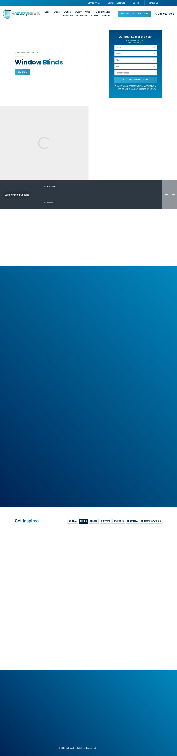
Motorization (81, 16)
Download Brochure (116, 3)
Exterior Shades (103, 12)
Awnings (88, 12)
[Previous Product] (166, 195)
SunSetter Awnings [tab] (151, 521)
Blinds (47, 12)
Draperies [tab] (118, 521)
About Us (106, 16)
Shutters (67, 12)
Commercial (67, 16)
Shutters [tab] (105, 521)
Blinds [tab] (83, 521)
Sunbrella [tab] (132, 521)
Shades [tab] (93, 521)
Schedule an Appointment (134, 14)
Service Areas (94, 3)
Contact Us (153, 3)
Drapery (78, 12)
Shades (57, 12)
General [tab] (72, 521)
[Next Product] (173, 195)
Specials (136, 3)
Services (94, 16)
